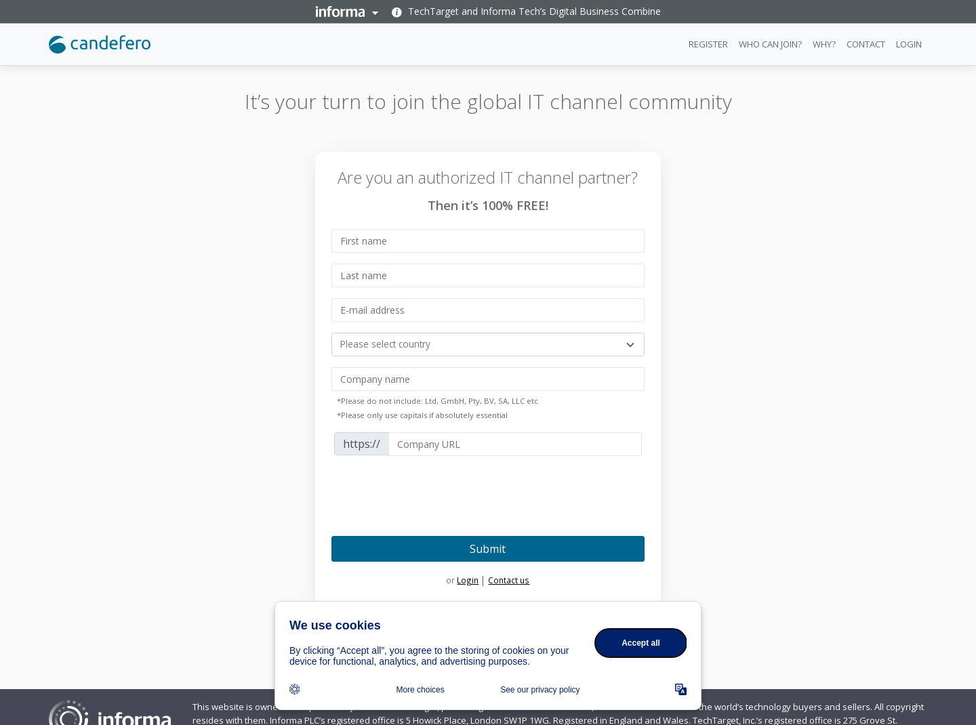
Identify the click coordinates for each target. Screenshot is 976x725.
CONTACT (866, 44)
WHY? (824, 44)
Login (468, 580)
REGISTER (708, 44)
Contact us (508, 580)
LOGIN (909, 44)
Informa (347, 11)
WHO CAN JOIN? (770, 44)
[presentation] (434, 493)
